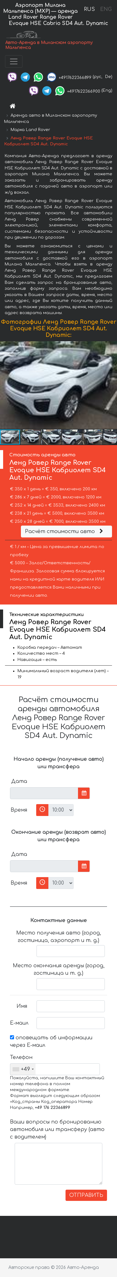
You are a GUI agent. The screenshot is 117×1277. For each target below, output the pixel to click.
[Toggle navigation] (13, 61)
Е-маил (19, 1023)
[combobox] (23, 1069)
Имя (22, 1006)
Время (19, 810)
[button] (111, 385)
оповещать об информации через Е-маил (51, 1041)
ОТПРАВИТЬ (86, 1195)
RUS (89, 9)
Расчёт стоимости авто (65, 531)
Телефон (21, 1057)
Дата (19, 781)
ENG (105, 9)
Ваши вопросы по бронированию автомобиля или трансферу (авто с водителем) (57, 1129)
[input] (44, 793)
